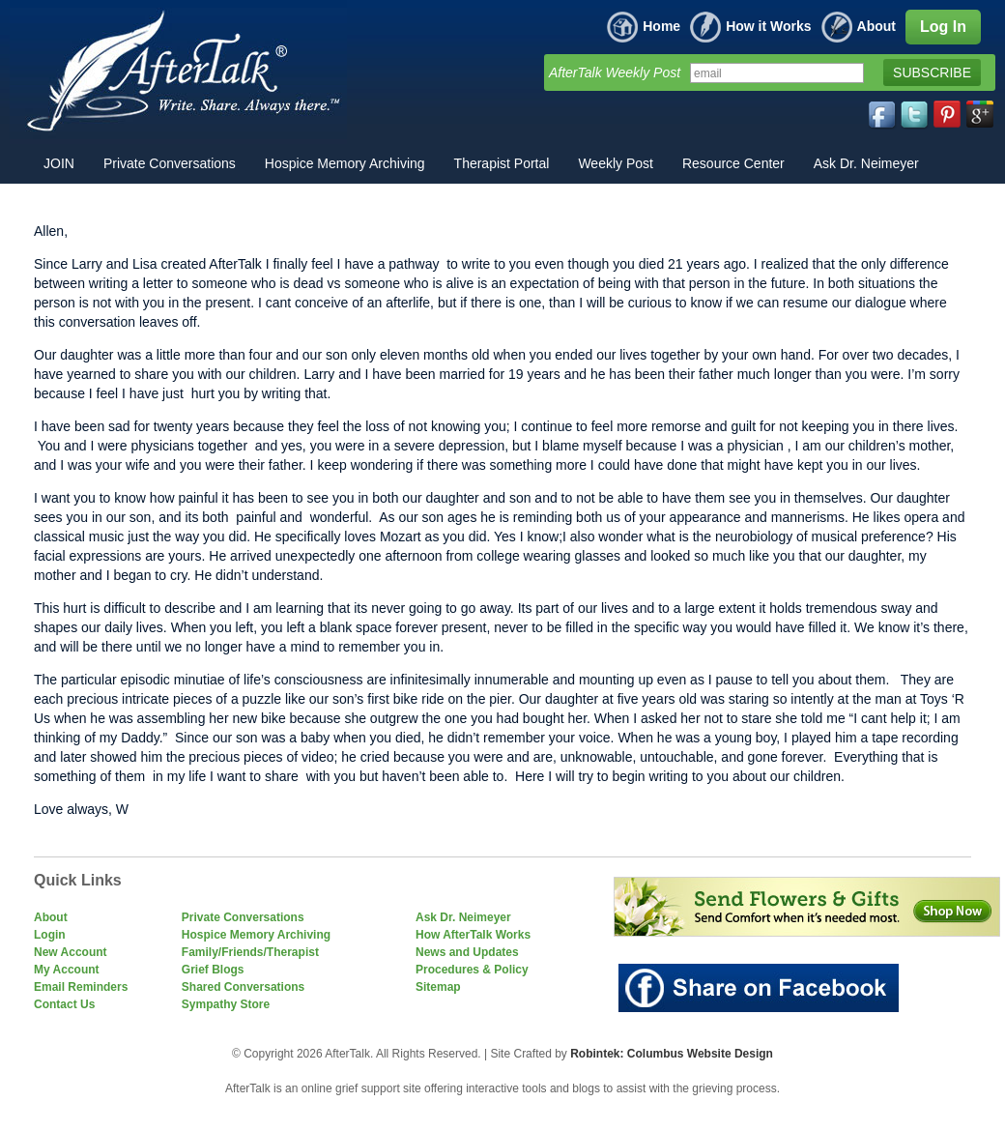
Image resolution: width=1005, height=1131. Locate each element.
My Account (67, 969)
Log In (943, 26)
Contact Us (64, 1004)
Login (50, 935)
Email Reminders (81, 987)
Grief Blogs (213, 969)
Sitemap (438, 987)
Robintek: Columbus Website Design (671, 1053)
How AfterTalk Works (473, 935)
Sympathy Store (226, 1004)
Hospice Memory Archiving (256, 935)
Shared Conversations (243, 987)
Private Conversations (243, 917)
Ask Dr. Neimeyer (463, 917)
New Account (70, 952)
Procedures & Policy (472, 969)
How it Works (750, 26)
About (858, 26)
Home (643, 26)
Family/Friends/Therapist (250, 952)
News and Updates (467, 952)
